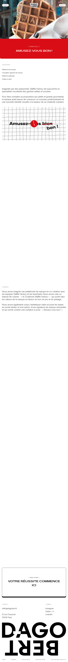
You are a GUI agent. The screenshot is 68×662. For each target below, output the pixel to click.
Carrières (13, 659)
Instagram (49, 608)
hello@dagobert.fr (9, 608)
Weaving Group (26, 659)
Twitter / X (49, 611)
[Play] (34, 124)
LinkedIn (48, 614)
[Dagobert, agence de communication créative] (34, 5)
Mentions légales (40, 659)
